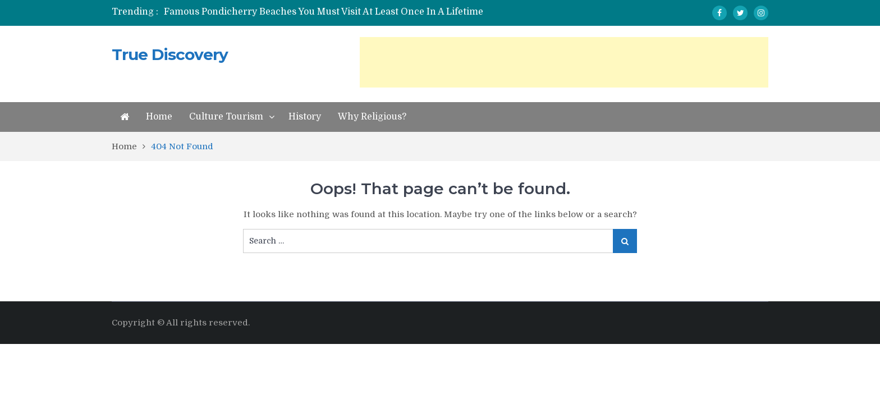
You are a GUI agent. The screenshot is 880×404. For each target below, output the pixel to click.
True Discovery (170, 54)
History (304, 117)
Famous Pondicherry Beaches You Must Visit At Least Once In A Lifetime (323, 12)
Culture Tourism (226, 117)
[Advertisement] (564, 62)
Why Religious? (372, 117)
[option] (335, 12)
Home (159, 117)
